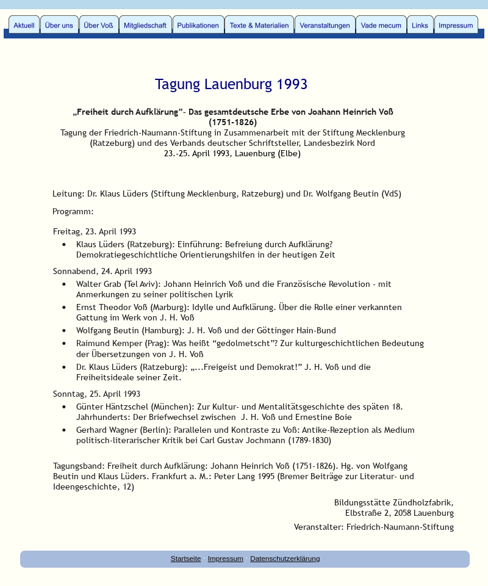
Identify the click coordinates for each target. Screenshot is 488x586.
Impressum (225, 558)
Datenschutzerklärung (285, 558)
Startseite (186, 558)
